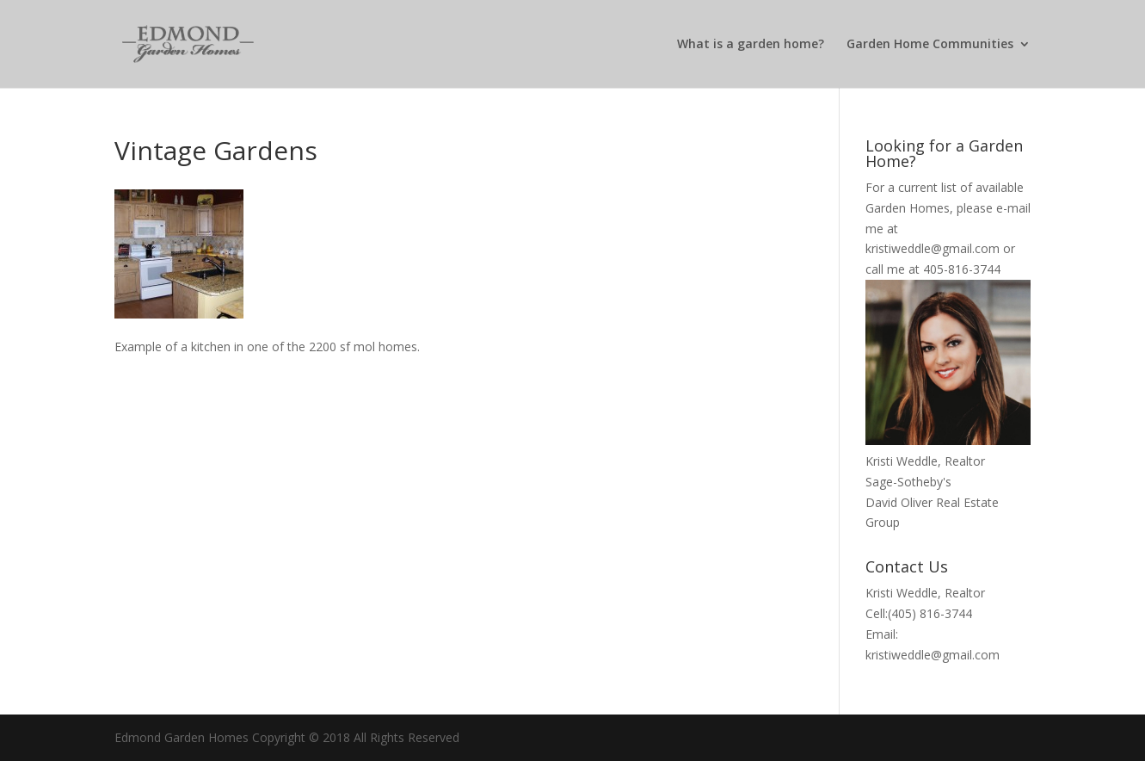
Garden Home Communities (929, 45)
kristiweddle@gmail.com (932, 248)
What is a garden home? (750, 45)
